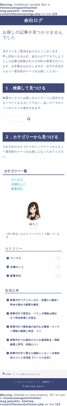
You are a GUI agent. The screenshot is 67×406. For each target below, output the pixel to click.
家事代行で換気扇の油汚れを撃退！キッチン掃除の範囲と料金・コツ (35, 329)
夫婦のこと (18, 183)
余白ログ (33, 20)
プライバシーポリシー (26, 382)
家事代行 (17, 188)
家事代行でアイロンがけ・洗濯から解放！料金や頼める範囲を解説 (35, 302)
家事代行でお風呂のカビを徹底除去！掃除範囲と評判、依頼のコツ (35, 342)
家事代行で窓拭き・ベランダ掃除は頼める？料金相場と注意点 (33, 315)
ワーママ (17, 179)
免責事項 (46, 382)
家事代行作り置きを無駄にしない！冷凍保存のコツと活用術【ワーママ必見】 (35, 355)
